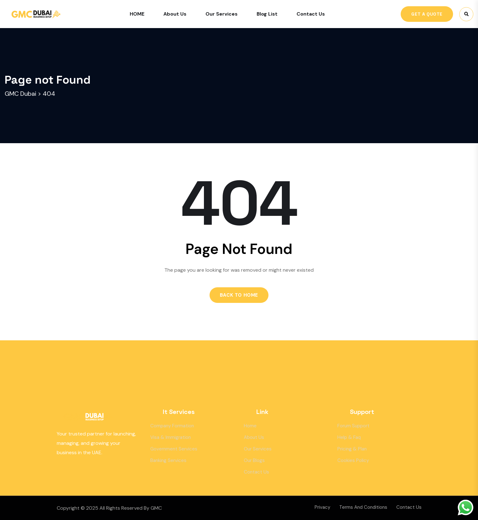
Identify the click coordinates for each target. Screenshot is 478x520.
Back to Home (239, 295)
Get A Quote (426, 14)
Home (250, 426)
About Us (174, 14)
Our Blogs (254, 460)
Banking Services (168, 460)
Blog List (267, 14)
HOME (137, 14)
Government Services (173, 449)
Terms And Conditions (363, 507)
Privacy (322, 507)
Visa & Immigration (170, 437)
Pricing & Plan (352, 449)
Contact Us (311, 14)
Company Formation (172, 426)
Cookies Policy (353, 460)
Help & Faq (349, 437)
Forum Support (353, 426)
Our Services (221, 14)
